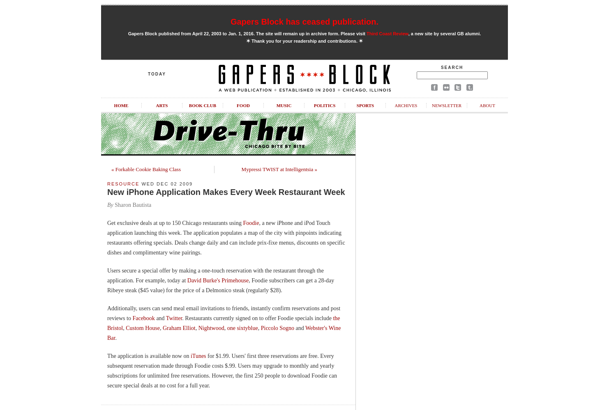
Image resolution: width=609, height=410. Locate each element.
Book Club (202, 105)
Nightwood (211, 328)
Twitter (174, 318)
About (487, 105)
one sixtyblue (242, 328)
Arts (162, 105)
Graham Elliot (179, 328)
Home (121, 105)
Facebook (143, 318)
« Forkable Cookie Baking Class (146, 169)
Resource (123, 183)
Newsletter (446, 105)
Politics (325, 105)
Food (243, 105)
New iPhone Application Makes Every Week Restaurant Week (226, 192)
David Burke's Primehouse (218, 280)
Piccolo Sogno (277, 328)
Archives (405, 105)
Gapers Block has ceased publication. (304, 21)
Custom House (143, 328)
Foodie (251, 223)
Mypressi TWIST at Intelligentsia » (279, 169)
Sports (365, 105)
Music (284, 105)
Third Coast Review (387, 33)
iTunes (198, 356)
